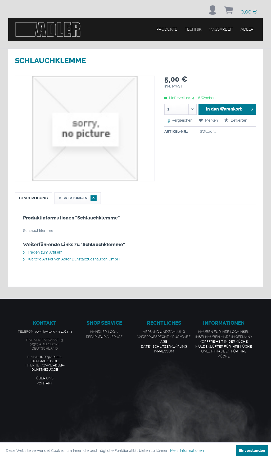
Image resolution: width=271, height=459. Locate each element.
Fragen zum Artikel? (42, 252)
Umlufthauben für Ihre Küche (223, 353)
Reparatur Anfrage (104, 336)
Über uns (44, 378)
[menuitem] (212, 10)
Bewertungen (78, 198)
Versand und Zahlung (164, 331)
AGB (164, 341)
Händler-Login (104, 331)
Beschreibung (33, 198)
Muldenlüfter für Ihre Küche (223, 346)
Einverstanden (252, 450)
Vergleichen (178, 120)
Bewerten (235, 120)
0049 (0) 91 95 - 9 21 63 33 (53, 331)
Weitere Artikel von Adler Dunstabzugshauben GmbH (71, 259)
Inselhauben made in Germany (223, 336)
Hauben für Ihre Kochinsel (223, 331)
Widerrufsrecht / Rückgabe (164, 336)
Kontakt (44, 383)
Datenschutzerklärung (164, 346)
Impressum (164, 351)
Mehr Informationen (187, 450)
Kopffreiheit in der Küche (224, 341)
